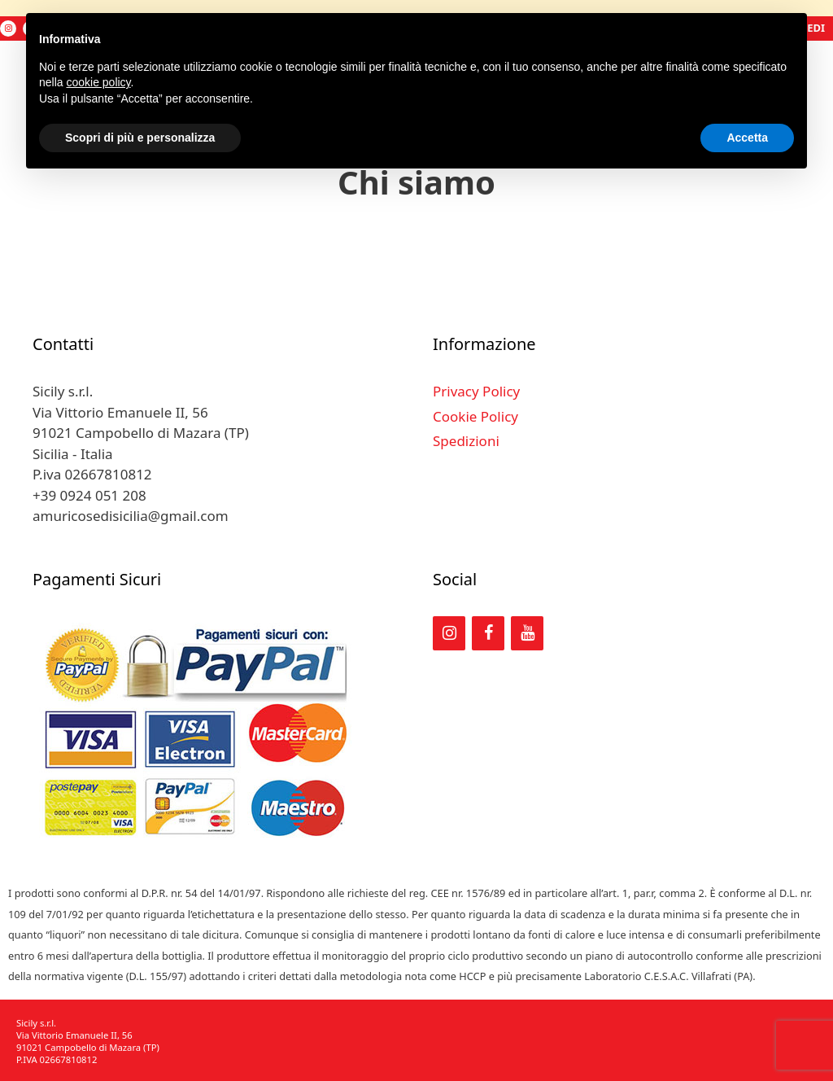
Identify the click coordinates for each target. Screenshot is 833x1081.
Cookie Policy (475, 416)
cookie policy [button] (98, 82)
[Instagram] (8, 28)
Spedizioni (466, 440)
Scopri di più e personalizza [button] (140, 137)
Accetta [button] (747, 137)
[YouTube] (527, 633)
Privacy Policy (476, 391)
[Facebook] (488, 633)
